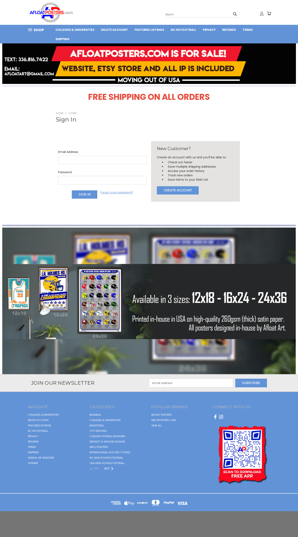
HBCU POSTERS (99, 447)
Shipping (62, 39)
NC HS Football (183, 30)
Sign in (32, 457)
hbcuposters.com (163, 420)
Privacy (209, 30)
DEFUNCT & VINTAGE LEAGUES (107, 441)
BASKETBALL (97, 425)
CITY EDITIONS (98, 431)
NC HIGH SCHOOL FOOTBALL (106, 457)
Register (48, 457)
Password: (65, 172)
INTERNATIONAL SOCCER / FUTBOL (110, 452)
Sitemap (33, 463)
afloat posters (161, 414)
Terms (248, 30)
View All (156, 425)
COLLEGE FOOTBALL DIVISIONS (107, 436)
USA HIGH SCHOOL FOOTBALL (107, 463)
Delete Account (114, 30)
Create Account (178, 190)
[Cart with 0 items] (269, 13)
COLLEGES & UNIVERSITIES (74, 30)
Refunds (229, 30)
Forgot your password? (116, 192)
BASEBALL (95, 414)
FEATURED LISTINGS (149, 30)
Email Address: (68, 152)
